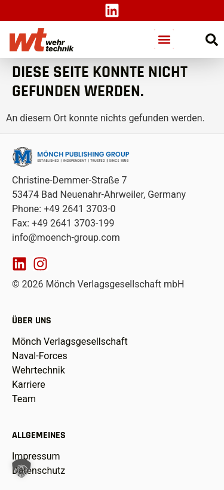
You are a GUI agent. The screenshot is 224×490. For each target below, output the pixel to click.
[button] (164, 39)
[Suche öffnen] (211, 39)
